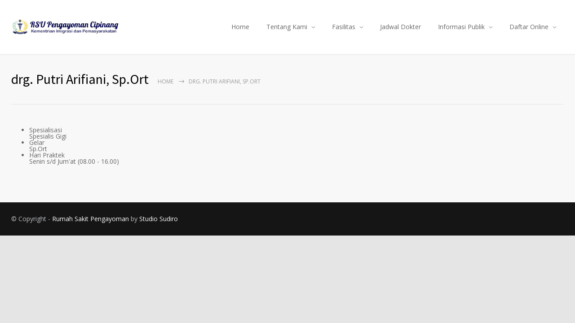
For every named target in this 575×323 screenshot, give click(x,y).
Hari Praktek (47, 155)
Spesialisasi (45, 130)
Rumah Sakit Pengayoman (90, 218)
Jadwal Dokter (400, 26)
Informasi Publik (461, 26)
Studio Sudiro (158, 218)
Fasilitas (343, 26)
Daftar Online (528, 26)
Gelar (36, 142)
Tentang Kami (286, 26)
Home (240, 26)
